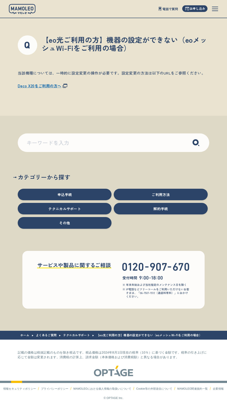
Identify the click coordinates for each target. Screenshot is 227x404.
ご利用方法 (161, 194)
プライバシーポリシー (54, 388)
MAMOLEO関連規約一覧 (192, 388)
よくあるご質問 (46, 335)
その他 (64, 222)
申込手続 (64, 194)
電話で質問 (170, 9)
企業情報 (218, 388)
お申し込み (197, 8)
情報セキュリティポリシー (19, 388)
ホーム (24, 335)
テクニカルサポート (64, 208)
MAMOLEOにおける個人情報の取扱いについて (102, 388)
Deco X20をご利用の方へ (39, 85)
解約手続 (160, 208)
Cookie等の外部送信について (154, 388)
